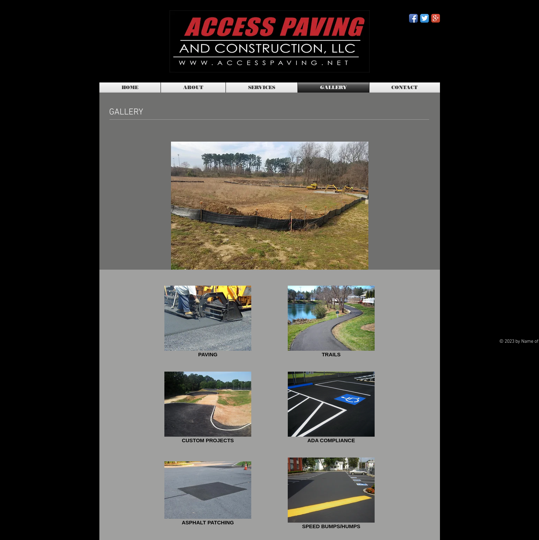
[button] (269, 206)
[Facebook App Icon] (413, 18)
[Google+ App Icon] (435, 18)
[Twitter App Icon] (424, 18)
